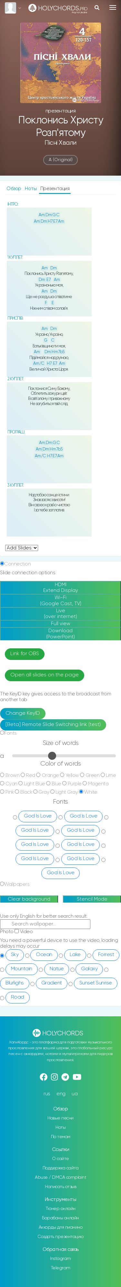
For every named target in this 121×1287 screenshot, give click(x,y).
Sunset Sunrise (95, 983)
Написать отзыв (60, 1187)
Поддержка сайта (61, 1168)
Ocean (44, 954)
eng (61, 1093)
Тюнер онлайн (61, 1208)
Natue (57, 969)
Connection (17, 564)
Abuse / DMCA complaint (60, 1177)
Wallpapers (16, 884)
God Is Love (38, 816)
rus (47, 1093)
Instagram (60, 1258)
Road (17, 997)
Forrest (106, 954)
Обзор (14, 188)
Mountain (21, 969)
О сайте (60, 1158)
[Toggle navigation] (113, 7)
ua (74, 1093)
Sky (15, 954)
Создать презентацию (60, 1236)
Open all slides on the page (44, 675)
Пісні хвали (60, 143)
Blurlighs (14, 983)
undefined (21, 548)
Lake (75, 954)
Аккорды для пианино (61, 1227)
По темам (60, 1137)
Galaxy (89, 969)
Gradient (51, 983)
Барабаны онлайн (60, 1218)
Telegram (60, 1268)
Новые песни (60, 1118)
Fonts (10, 733)
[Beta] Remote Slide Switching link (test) (53, 724)
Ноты (31, 188)
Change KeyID (22, 713)
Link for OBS (24, 653)
